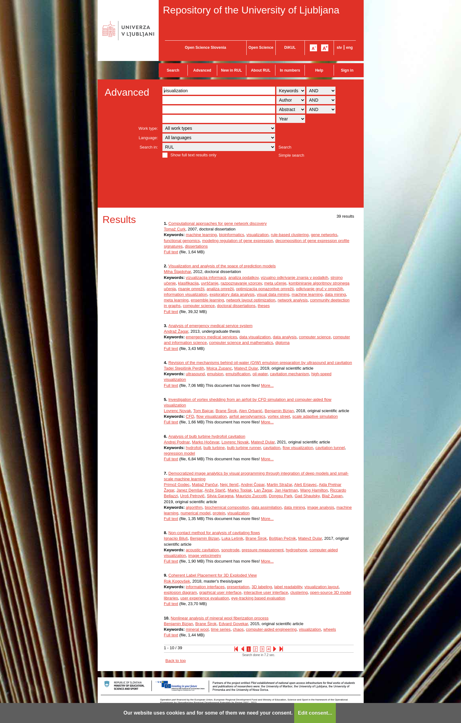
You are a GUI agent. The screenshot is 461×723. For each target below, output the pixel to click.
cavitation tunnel (330, 447)
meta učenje (275, 283)
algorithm (194, 507)
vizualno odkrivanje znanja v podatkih (294, 277)
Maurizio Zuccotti (251, 495)
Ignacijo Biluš (176, 538)
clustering (299, 592)
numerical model (195, 513)
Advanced (202, 70)
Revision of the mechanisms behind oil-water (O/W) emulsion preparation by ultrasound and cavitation (260, 362)
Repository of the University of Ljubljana (251, 10)
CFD (190, 416)
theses (263, 305)
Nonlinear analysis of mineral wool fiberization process (220, 618)
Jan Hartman (286, 490)
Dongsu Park (280, 495)
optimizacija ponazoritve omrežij (265, 288)
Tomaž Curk (175, 229)
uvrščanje (209, 283)
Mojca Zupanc (219, 368)
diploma (282, 342)
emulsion (215, 374)
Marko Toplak (240, 490)
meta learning (176, 300)
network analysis (293, 300)
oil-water (260, 374)
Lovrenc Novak (177, 410)
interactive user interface (266, 592)
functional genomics (182, 240)
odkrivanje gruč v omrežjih (319, 288)
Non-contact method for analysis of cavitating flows (214, 532)
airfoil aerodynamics (247, 416)
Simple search (291, 155)
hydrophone (296, 550)
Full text (171, 252)
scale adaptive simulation (315, 416)
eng (349, 47)
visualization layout (322, 586)
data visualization (255, 337)
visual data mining (273, 294)
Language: (148, 137)
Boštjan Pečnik (282, 538)
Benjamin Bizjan (279, 410)
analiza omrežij (220, 288)
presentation (238, 586)
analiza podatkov (243, 277)
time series (221, 629)
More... (267, 385)
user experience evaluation (204, 598)
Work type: (148, 128)
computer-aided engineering (271, 629)
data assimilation (266, 507)
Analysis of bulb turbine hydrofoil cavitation (206, 436)
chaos (238, 629)
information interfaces (205, 586)
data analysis (285, 337)
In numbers (290, 70)
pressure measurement (263, 550)
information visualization (185, 294)
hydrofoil (193, 447)
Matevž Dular (246, 368)
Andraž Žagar (176, 331)
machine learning (201, 234)
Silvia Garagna (220, 495)
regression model (179, 453)
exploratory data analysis (231, 294)
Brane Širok (226, 410)
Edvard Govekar (233, 623)
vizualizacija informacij (206, 277)
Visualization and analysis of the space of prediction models (222, 266)
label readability (288, 586)
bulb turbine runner (244, 447)
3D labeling (262, 586)
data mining (335, 294)
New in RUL (231, 70)
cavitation (271, 447)
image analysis (320, 507)
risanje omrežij (191, 288)
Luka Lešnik (232, 538)
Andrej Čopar (252, 484)
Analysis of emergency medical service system (210, 325)
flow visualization (212, 416)
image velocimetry (204, 555)
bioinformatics (231, 234)
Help (319, 70)
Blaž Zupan (332, 495)
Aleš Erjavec (305, 484)
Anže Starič (215, 490)
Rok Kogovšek (177, 581)
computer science (199, 305)
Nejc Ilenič (229, 484)
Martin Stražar (279, 484)
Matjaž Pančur (205, 484)
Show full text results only (194, 155)
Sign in (347, 70)
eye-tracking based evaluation (258, 598)
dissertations (196, 246)
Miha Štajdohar (177, 271)
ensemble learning (207, 300)
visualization (257, 234)
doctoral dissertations (236, 305)
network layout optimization (250, 300)
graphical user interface (220, 592)
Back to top (176, 660)
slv (339, 47)
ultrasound (195, 374)
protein (219, 513)
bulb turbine (214, 447)
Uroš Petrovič (192, 495)
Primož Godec (177, 484)
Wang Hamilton (314, 490)
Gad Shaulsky (307, 495)
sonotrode (230, 550)
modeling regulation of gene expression (237, 240)
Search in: (149, 147)
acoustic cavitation (202, 550)
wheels (329, 629)
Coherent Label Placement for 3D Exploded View (212, 575)
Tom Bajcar (203, 410)
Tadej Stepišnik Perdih (184, 368)
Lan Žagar (263, 490)
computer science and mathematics (241, 342)
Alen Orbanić (250, 410)
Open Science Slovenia (205, 47)
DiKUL (290, 47)
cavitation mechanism (289, 374)
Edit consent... (315, 712)
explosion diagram (180, 592)
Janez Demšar (189, 490)
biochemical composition (227, 507)
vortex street (279, 416)
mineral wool (197, 629)
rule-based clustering (290, 234)
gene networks (324, 234)
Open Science (260, 47)
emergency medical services (211, 337)
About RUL (261, 70)
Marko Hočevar (205, 442)
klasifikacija (188, 283)
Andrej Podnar (177, 442)
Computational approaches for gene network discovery (217, 223)
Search (173, 70)
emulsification (238, 374)
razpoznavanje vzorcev (241, 283)
